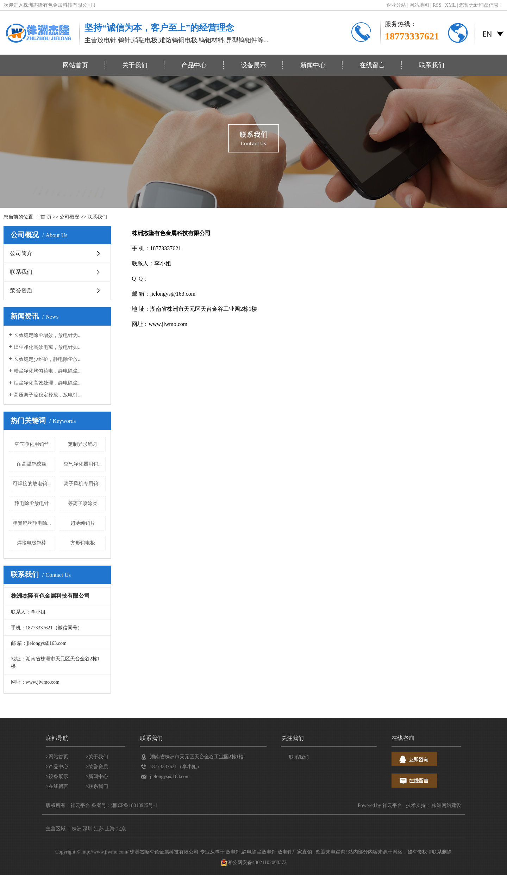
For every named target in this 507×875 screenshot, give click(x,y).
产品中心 (194, 65)
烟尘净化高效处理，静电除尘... (48, 383)
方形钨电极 (82, 543)
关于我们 (135, 65)
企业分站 (396, 5)
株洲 (77, 828)
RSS (437, 5)
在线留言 (372, 65)
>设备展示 (57, 776)
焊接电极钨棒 (31, 543)
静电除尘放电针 (31, 503)
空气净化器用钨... (83, 464)
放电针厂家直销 (294, 852)
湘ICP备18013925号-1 (134, 805)
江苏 (99, 828)
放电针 (233, 852)
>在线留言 (57, 786)
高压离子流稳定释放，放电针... (48, 395)
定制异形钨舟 (83, 444)
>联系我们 (97, 786)
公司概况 (69, 217)
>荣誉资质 (97, 766)
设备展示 (253, 65)
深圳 (88, 828)
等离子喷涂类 (83, 503)
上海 (110, 828)
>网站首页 (57, 756)
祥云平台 (392, 805)
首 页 (46, 217)
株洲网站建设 (446, 805)
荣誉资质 (21, 291)
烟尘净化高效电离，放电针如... (48, 347)
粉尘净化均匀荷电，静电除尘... (48, 371)
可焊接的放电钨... (32, 483)
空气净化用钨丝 (31, 444)
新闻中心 (313, 65)
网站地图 (420, 5)
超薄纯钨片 (82, 523)
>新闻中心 (97, 776)
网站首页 (75, 65)
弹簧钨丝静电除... (32, 523)
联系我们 (431, 65)
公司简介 (21, 253)
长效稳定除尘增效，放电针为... (48, 335)
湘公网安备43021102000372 (253, 862)
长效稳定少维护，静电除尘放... (48, 359)
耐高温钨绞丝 (31, 464)
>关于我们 (97, 756)
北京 (121, 828)
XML (450, 5)
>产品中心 (57, 766)
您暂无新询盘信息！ (481, 5)
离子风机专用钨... (83, 483)
